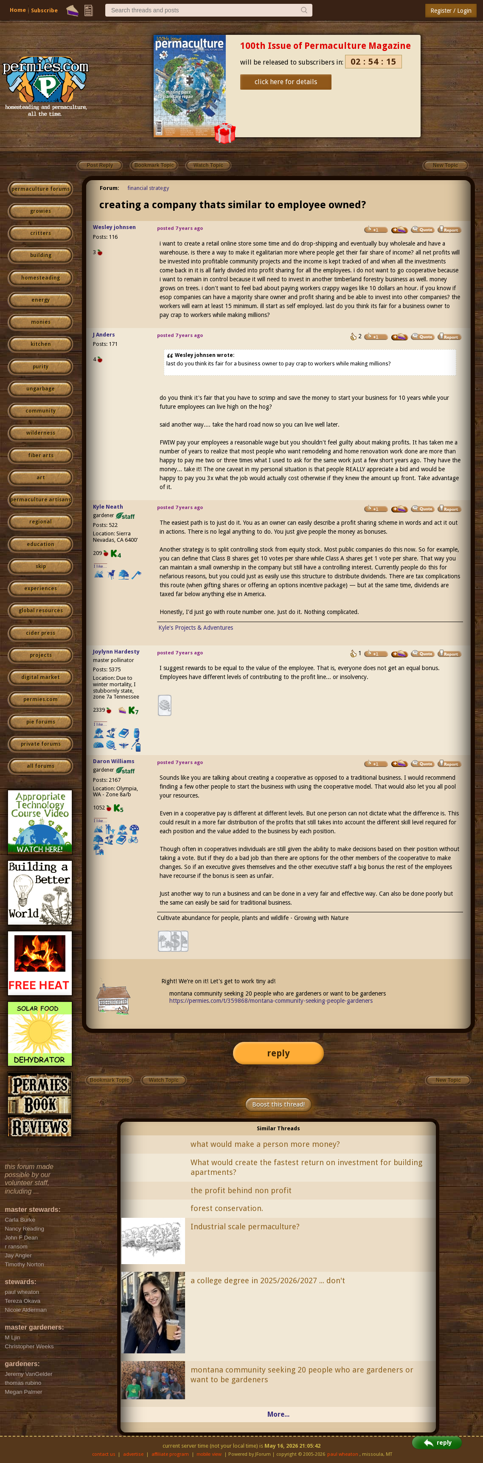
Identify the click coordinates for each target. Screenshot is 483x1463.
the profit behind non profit (241, 1190)
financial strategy (148, 188)
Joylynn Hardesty (116, 651)
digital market (40, 677)
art (41, 478)
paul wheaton (342, 1454)
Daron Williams (114, 761)
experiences (40, 588)
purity (40, 367)
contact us (103, 1454)
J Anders (104, 334)
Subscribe (44, 10)
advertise (133, 1454)
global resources (41, 611)
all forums (40, 766)
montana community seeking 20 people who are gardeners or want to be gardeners (302, 1374)
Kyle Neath (108, 507)
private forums (41, 744)
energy (40, 300)
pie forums (40, 722)
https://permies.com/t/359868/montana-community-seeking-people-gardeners (271, 1001)
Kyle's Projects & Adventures (195, 627)
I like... (100, 566)
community (40, 411)
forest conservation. (227, 1208)
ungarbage (40, 389)
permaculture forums (40, 189)
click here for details (286, 82)
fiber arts (40, 455)
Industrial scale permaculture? (245, 1226)
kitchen (41, 344)
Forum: (109, 188)
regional (40, 522)
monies (41, 322)
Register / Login (451, 10)
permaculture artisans (40, 500)
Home (18, 10)
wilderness (40, 433)
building (40, 255)
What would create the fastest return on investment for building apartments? (306, 1167)
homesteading (40, 278)
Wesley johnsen (114, 227)
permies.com (40, 699)
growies (40, 211)
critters (40, 233)
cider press (40, 633)
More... (278, 1414)
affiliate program (170, 1454)
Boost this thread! (278, 1104)
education (40, 544)
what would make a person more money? (265, 1144)
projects (41, 655)
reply (278, 1053)
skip (41, 566)
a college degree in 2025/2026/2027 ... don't (268, 1280)
